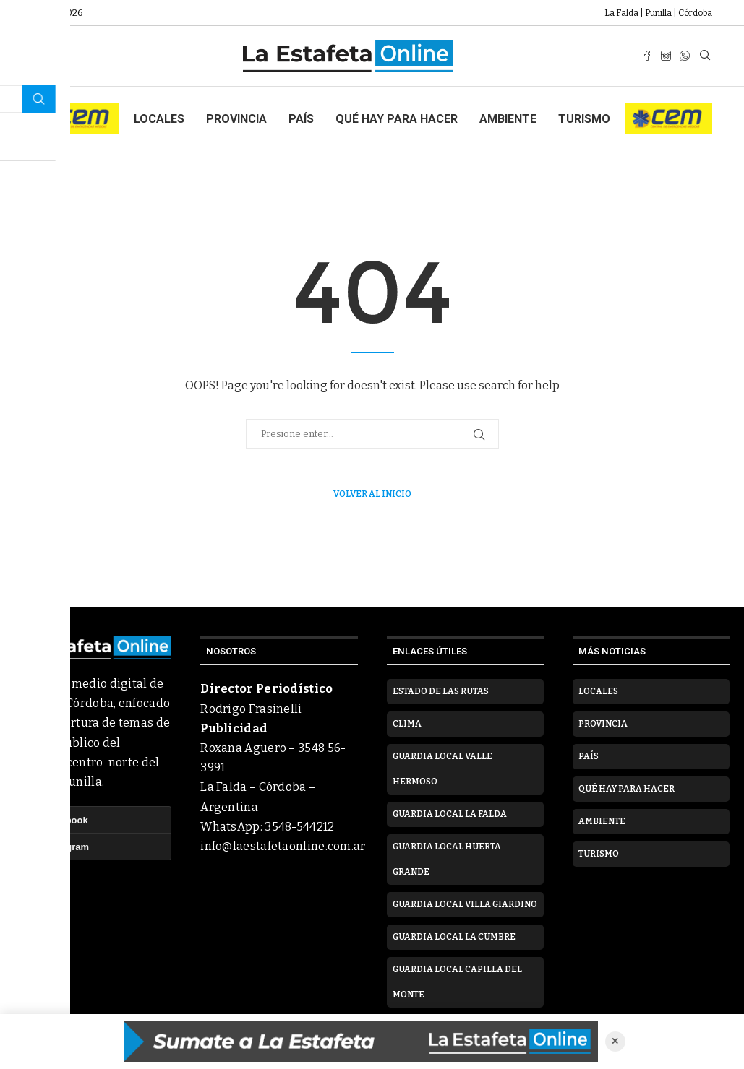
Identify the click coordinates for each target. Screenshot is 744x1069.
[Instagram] (666, 55)
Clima (407, 724)
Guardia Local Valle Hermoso (442, 769)
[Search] (705, 56)
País (301, 119)
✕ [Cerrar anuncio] (615, 1041)
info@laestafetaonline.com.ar (282, 846)
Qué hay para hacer (396, 119)
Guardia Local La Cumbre (454, 937)
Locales (159, 119)
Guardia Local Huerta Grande (447, 859)
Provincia (236, 119)
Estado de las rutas (441, 691)
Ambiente (507, 119)
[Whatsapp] (684, 55)
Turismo (584, 119)
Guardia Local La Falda (450, 814)
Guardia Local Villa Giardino (465, 904)
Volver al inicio (372, 494)
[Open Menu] (39, 55)
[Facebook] (647, 55)
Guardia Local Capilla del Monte (457, 982)
